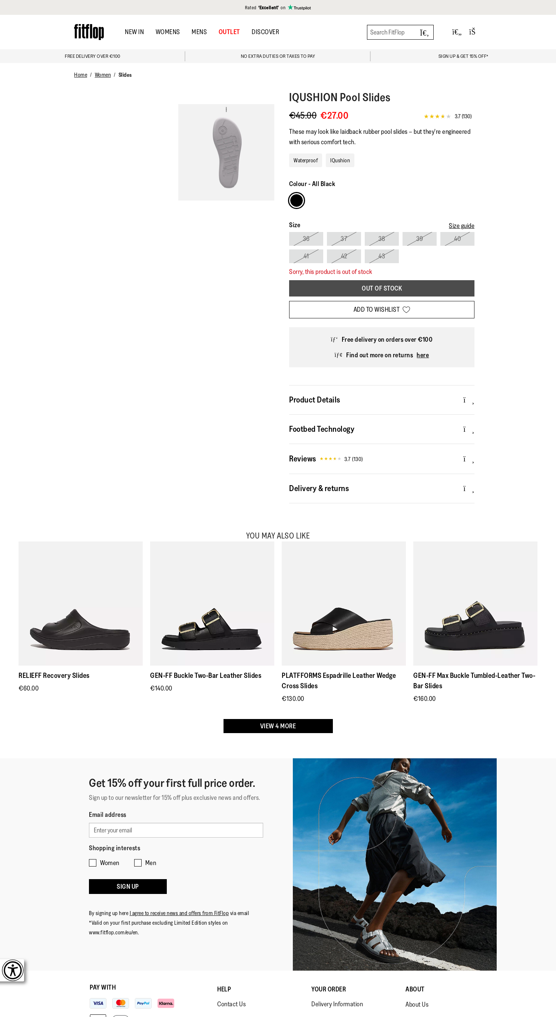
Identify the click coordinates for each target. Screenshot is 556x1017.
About (415, 989)
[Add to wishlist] (381, 309)
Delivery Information (337, 1004)
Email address (107, 815)
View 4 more (278, 726)
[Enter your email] (176, 830)
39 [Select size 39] (419, 239)
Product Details (381, 399)
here (423, 355)
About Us (417, 1004)
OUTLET (229, 32)
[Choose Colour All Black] (296, 200)
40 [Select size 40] (457, 239)
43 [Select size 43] (381, 256)
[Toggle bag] (475, 32)
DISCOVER (265, 32)
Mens (199, 32)
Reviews (381, 459)
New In (134, 32)
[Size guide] (461, 226)
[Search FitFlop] (400, 32)
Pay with (103, 987)
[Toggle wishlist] (457, 32)
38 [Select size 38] (381, 239)
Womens (168, 32)
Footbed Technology (381, 429)
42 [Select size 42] (344, 256)
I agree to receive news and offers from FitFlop (179, 913)
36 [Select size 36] (306, 239)
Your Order (328, 989)
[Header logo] (89, 32)
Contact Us (231, 1004)
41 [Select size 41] (306, 256)
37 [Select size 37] (344, 239)
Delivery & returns (381, 488)
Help (224, 989)
